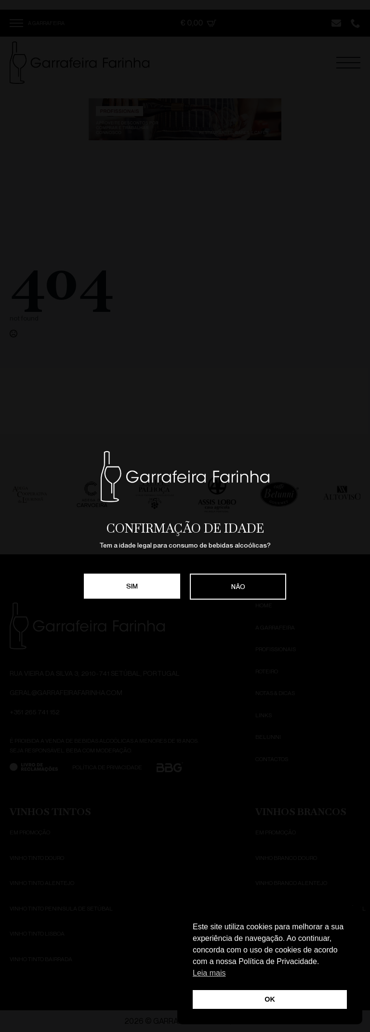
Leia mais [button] (209, 973)
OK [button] (269, 999)
